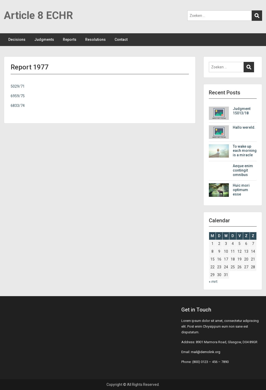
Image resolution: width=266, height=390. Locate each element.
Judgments (44, 39)
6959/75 (18, 96)
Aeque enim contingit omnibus (243, 170)
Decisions (16, 39)
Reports (69, 39)
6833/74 (18, 105)
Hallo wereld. (244, 127)
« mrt (213, 282)
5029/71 (18, 86)
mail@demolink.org (205, 352)
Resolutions (95, 39)
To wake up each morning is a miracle (245, 150)
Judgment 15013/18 (241, 111)
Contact (121, 39)
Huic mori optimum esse (241, 189)
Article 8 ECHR (38, 15)
